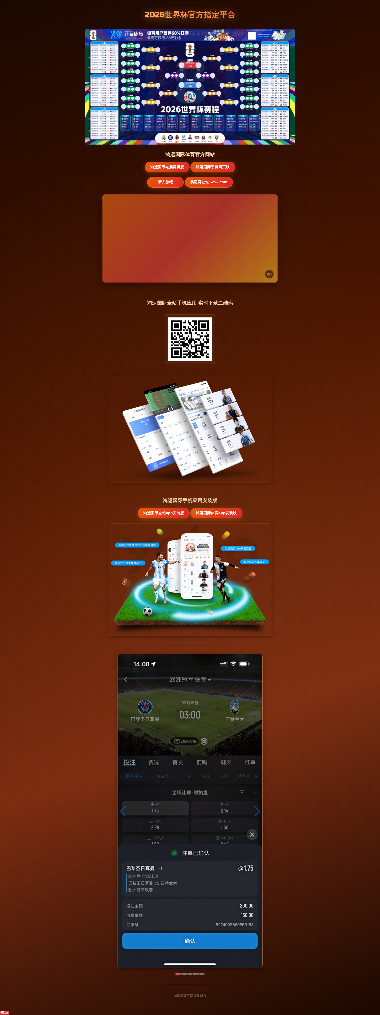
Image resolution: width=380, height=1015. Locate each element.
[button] (123, 811)
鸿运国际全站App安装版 (163, 513)
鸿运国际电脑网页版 (167, 167)
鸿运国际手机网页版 (213, 167)
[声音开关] (269, 274)
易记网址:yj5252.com (211, 182)
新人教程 (165, 182)
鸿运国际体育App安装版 (216, 513)
